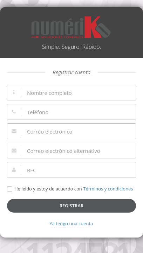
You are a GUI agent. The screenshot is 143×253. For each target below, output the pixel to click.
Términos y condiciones (108, 189)
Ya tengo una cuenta (71, 223)
